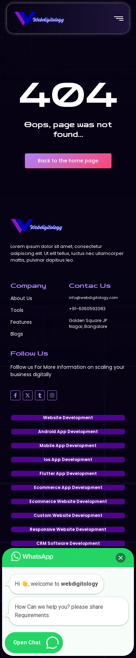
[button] (121, 558)
